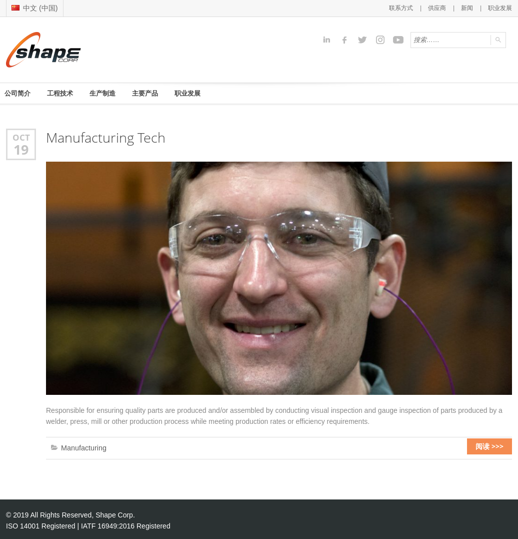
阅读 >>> (494, 446)
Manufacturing (81, 446)
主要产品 (157, 92)
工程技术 (65, 92)
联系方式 (407, 8)
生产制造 (111, 92)
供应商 (440, 8)
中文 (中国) (33, 7)
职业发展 (501, 8)
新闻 (469, 8)
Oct (21, 136)
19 (21, 148)
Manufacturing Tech (103, 137)
